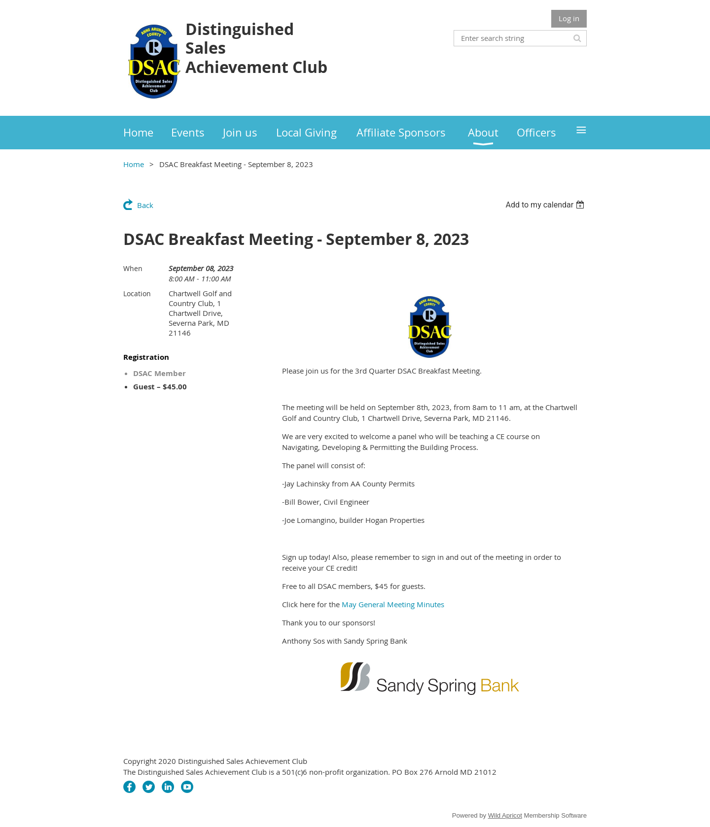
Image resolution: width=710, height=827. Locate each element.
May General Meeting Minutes (393, 604)
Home (133, 164)
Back (145, 205)
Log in (569, 18)
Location (137, 293)
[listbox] (546, 205)
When (132, 268)
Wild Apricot (505, 815)
